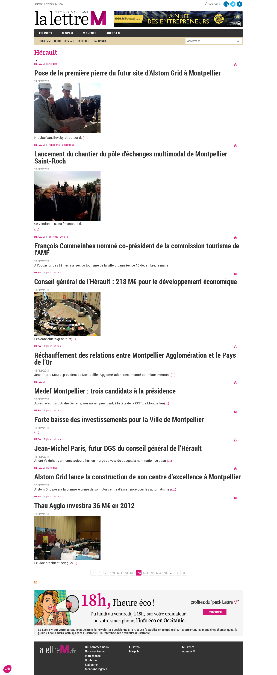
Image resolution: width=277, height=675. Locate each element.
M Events (89, 33)
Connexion (214, 4)
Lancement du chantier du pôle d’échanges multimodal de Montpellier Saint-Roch (130, 157)
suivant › (177, 572)
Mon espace (93, 656)
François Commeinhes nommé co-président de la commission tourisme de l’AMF (136, 249)
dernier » (184, 572)
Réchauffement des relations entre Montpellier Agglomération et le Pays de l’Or (135, 358)
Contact (69, 41)
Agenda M (113, 33)
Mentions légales (96, 669)
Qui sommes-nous (50, 41)
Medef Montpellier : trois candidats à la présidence (105, 390)
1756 (164, 572)
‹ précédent (99, 572)
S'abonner (100, 41)
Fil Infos (45, 33)
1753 (145, 572)
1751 (132, 572)
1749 (119, 572)
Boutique (84, 41)
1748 (112, 572)
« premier (93, 572)
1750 (125, 572)
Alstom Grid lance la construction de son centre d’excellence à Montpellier (137, 476)
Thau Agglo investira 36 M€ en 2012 (84, 505)
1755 (158, 572)
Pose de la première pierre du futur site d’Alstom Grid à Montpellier (127, 72)
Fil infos (134, 647)
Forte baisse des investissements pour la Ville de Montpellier (119, 419)
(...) (85, 138)
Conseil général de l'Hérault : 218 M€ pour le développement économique (135, 281)
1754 (151, 572)
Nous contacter (95, 651)
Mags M (67, 33)
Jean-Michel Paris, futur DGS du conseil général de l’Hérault (118, 448)
